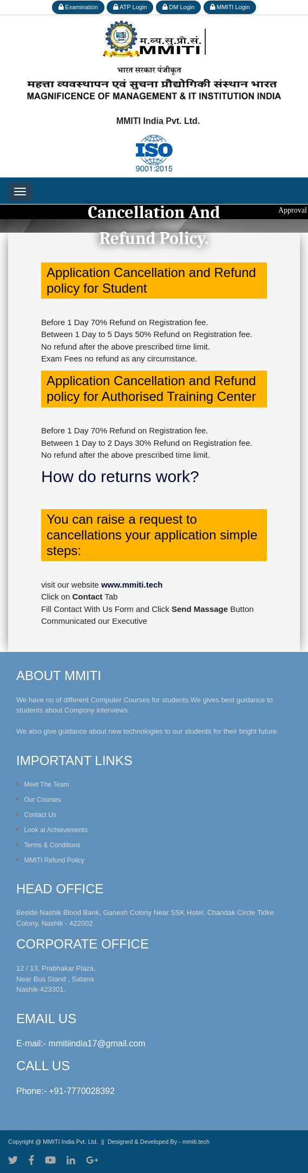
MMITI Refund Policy (50, 860)
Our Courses (38, 799)
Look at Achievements (52, 830)
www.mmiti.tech (132, 584)
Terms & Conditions (48, 845)
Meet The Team (42, 784)
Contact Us (36, 815)
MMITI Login (230, 7)
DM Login (178, 7)
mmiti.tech (195, 1141)
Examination (78, 7)
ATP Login (130, 7)
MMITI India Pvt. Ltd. (70, 1141)
